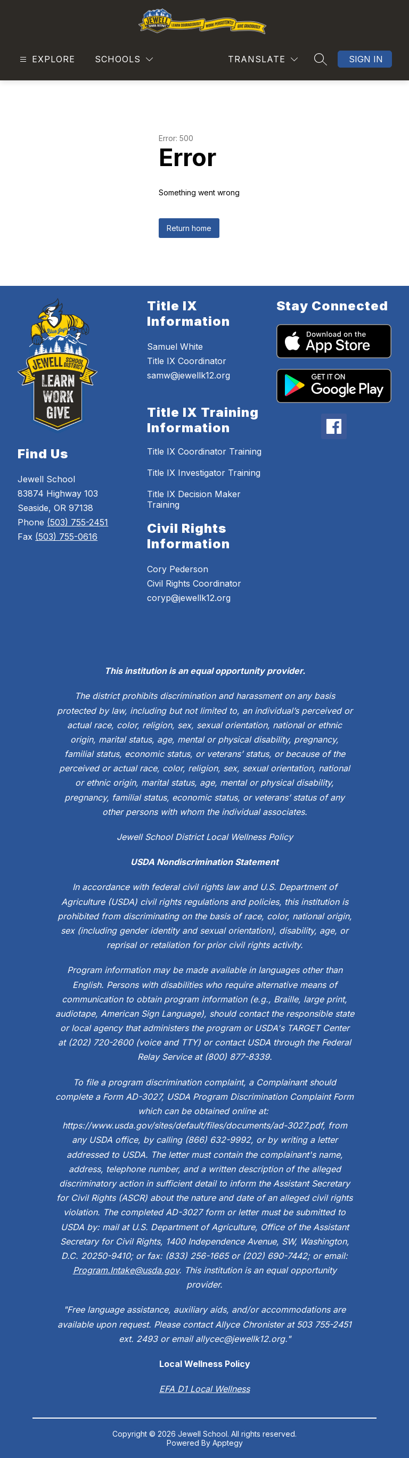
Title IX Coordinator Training (204, 451)
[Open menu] (46, 59)
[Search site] (320, 59)
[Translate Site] (262, 59)
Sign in (366, 59)
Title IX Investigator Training (203, 472)
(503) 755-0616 (66, 536)
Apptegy (227, 1442)
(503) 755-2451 (77, 522)
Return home (189, 228)
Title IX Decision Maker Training (194, 499)
